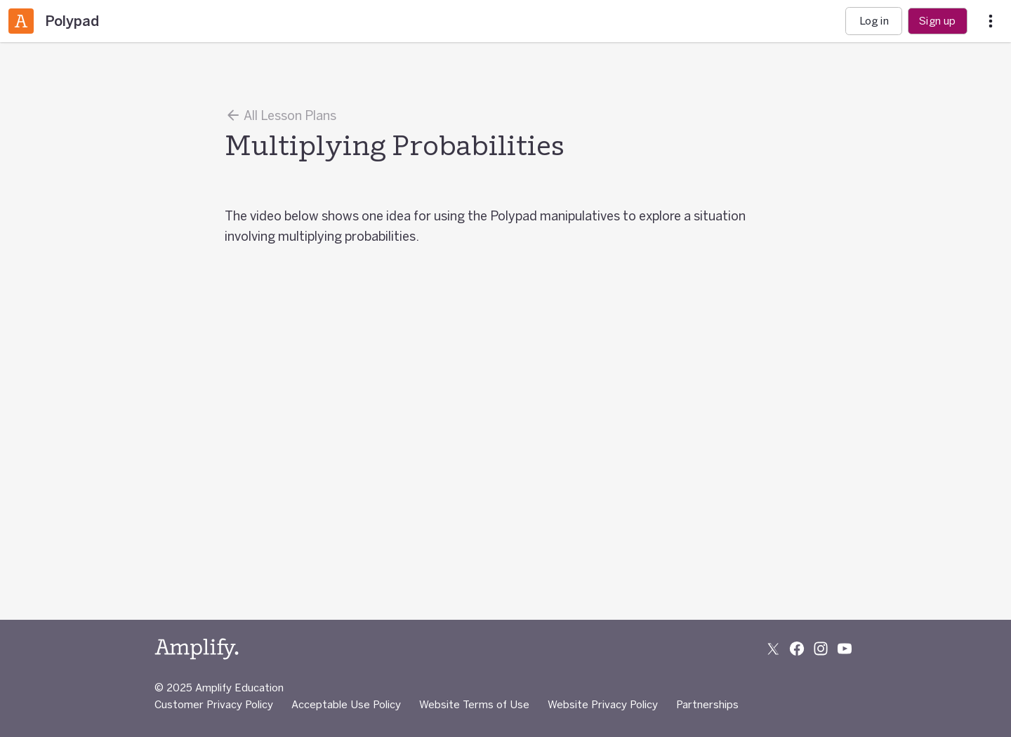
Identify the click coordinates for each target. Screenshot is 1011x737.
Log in (874, 20)
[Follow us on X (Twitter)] (773, 648)
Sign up (937, 20)
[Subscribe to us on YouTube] (845, 648)
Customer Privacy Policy (213, 704)
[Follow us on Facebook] (797, 648)
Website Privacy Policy (603, 704)
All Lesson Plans (280, 115)
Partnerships (707, 704)
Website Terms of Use (474, 704)
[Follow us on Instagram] (821, 648)
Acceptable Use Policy (346, 704)
